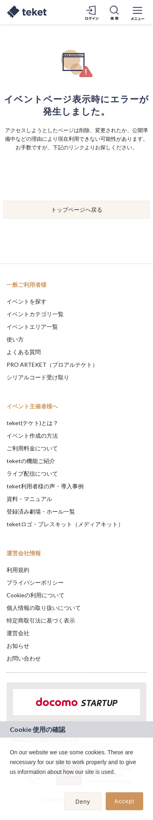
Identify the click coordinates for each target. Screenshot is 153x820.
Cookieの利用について (35, 595)
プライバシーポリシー (35, 582)
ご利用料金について (32, 448)
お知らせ (18, 645)
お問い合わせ (24, 658)
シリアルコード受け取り (38, 377)
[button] (11, 782)
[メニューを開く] (137, 12)
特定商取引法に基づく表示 (41, 620)
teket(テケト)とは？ (32, 422)
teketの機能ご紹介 (31, 460)
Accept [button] (125, 801)
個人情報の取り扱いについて (44, 607)
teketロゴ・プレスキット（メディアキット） (65, 524)
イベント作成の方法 (32, 435)
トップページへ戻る (76, 209)
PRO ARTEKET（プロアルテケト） (52, 364)
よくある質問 (24, 351)
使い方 (15, 339)
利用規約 (18, 569)
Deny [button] (83, 801)
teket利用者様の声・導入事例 (45, 486)
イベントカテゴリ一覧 (35, 313)
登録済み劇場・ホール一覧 (41, 511)
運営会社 (18, 632)
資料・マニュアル (29, 498)
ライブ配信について (32, 473)
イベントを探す (27, 301)
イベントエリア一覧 (32, 326)
